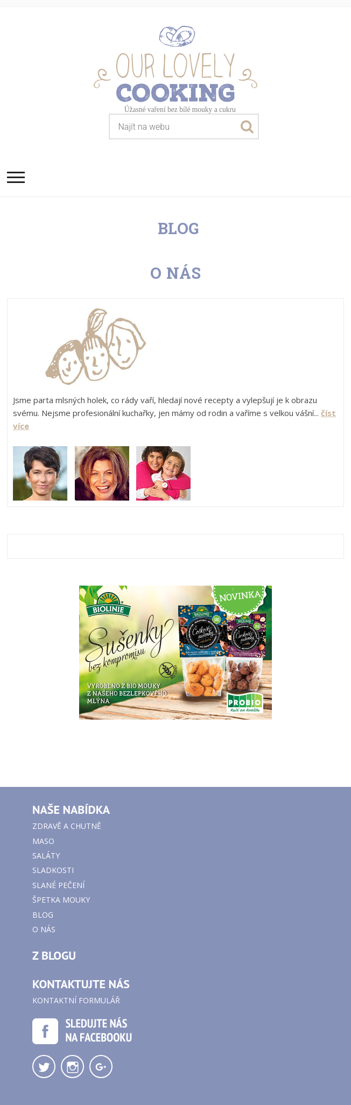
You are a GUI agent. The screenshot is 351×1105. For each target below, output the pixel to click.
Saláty (46, 855)
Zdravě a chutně (66, 826)
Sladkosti (53, 870)
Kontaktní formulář (76, 1000)
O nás (43, 929)
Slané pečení (58, 885)
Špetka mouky (61, 900)
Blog (42, 915)
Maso (43, 841)
